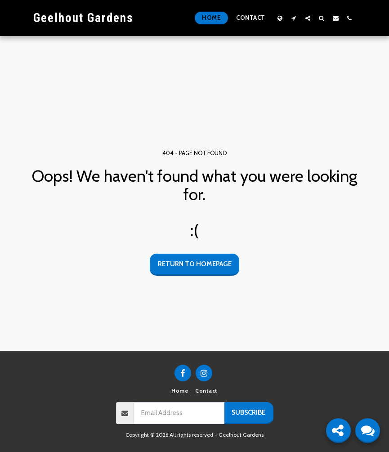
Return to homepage (195, 264)
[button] (293, 18)
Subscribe (248, 412)
